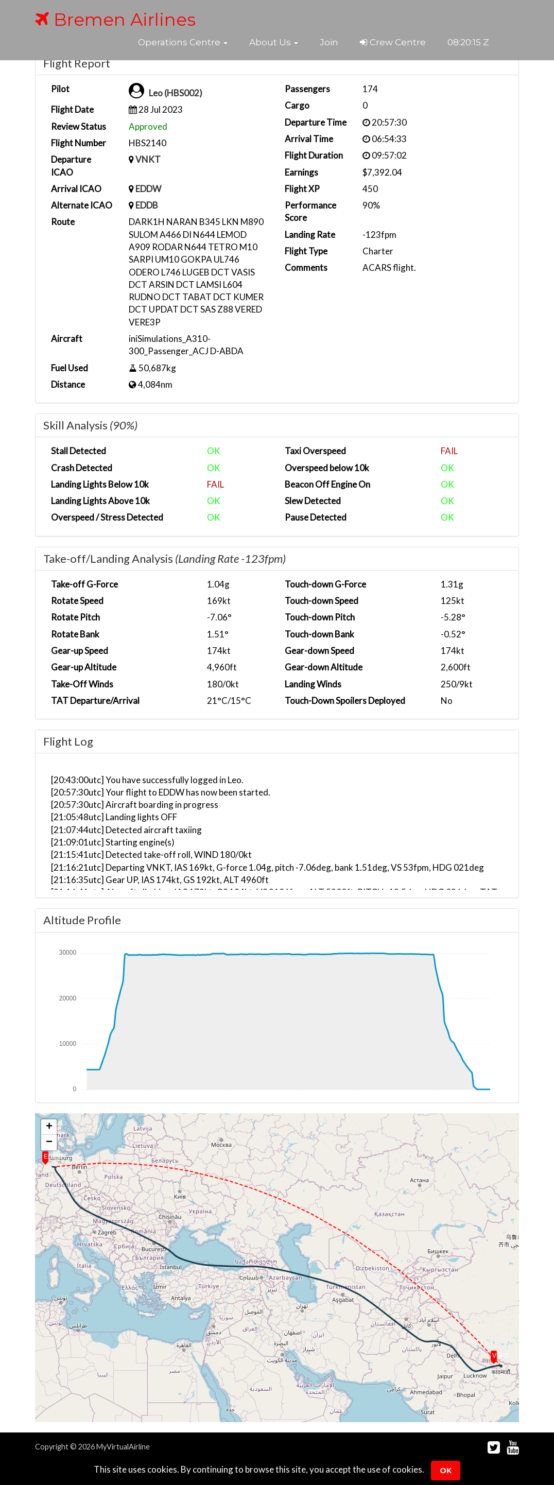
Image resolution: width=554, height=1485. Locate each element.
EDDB (146, 205)
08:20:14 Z (468, 42)
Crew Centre (393, 42)
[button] (183, 42)
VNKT (148, 159)
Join (329, 42)
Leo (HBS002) (175, 93)
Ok (446, 1470)
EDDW (148, 188)
